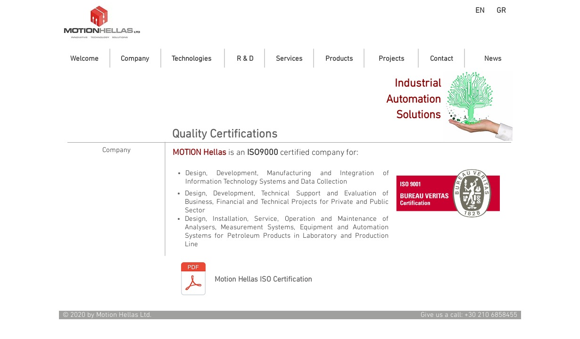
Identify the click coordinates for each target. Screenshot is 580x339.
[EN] (479, 11)
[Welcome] (84, 58)
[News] (492, 58)
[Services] (289, 58)
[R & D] (245, 58)
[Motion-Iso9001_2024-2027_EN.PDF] (193, 280)
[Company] (134, 58)
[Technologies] (191, 58)
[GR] (501, 11)
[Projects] (391, 58)
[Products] (339, 58)
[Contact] (441, 58)
